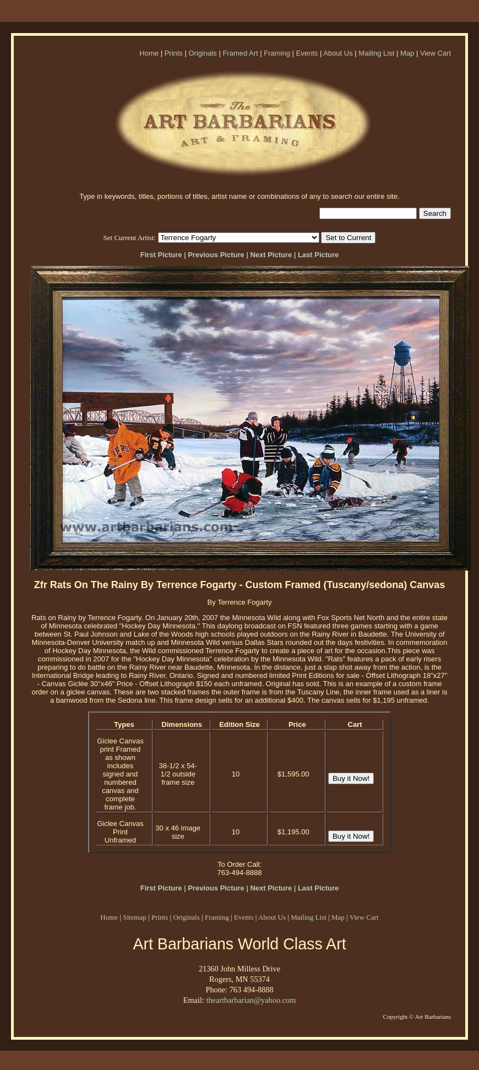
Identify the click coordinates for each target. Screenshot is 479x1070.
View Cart (435, 53)
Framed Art (240, 53)
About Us (337, 53)
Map (407, 53)
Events (307, 53)
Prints (174, 53)
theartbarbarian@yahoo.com (251, 1000)
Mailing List (376, 53)
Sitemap (134, 917)
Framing (277, 53)
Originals (202, 53)
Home (149, 53)
